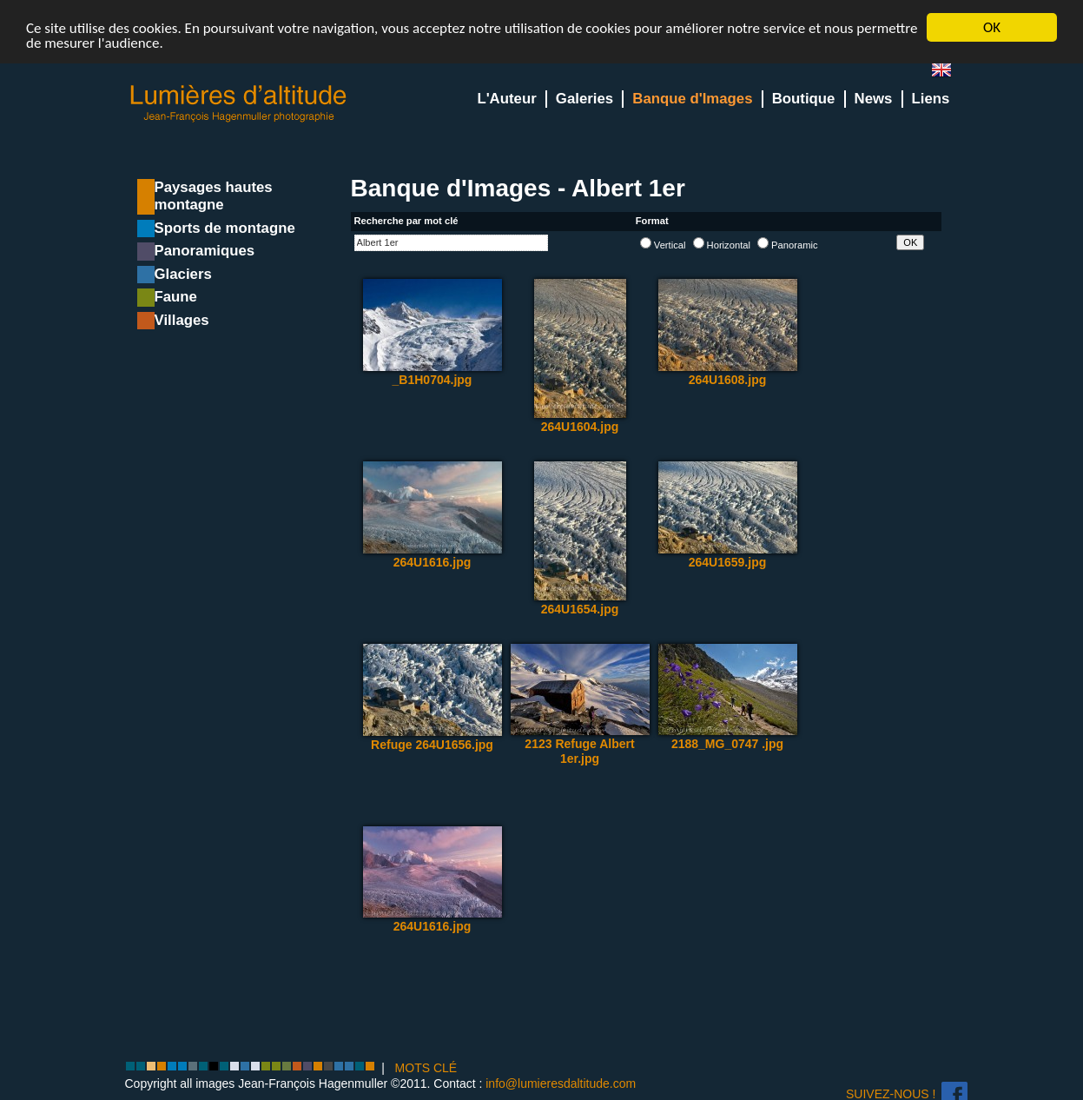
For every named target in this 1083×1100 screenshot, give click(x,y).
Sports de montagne (225, 228)
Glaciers (183, 274)
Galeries (584, 98)
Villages (182, 320)
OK (991, 27)
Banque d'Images (692, 98)
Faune (176, 296)
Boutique (803, 98)
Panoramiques (205, 250)
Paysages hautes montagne (214, 196)
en (948, 73)
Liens (931, 98)
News (874, 98)
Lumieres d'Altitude (239, 103)
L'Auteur (506, 98)
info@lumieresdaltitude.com (560, 1083)
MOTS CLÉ (426, 1068)
